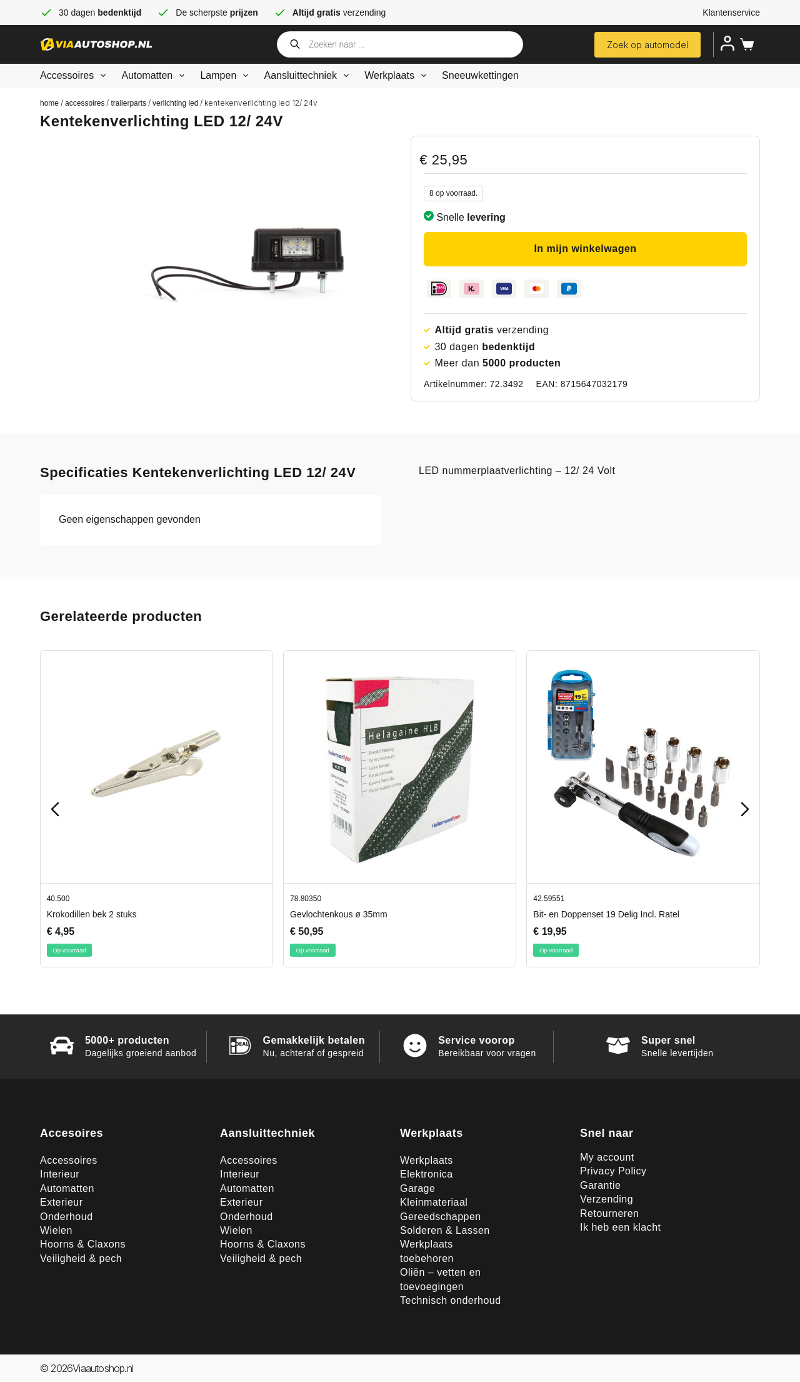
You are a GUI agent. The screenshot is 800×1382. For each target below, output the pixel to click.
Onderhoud (66, 1216)
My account (607, 1157)
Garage (417, 1188)
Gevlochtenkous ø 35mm (339, 915)
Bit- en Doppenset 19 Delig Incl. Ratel (606, 915)
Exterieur (61, 1202)
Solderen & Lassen (445, 1230)
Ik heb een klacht (620, 1227)
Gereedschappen (440, 1216)
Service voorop (476, 1040)
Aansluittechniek (309, 75)
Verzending (606, 1199)
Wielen (56, 1230)
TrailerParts (128, 103)
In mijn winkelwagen (585, 248)
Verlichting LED (175, 103)
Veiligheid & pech (81, 1258)
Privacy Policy (613, 1171)
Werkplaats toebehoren (427, 1251)
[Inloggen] (727, 43)
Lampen (226, 75)
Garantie (600, 1185)
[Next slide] (745, 809)
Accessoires (75, 75)
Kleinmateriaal (434, 1202)
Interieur (59, 1174)
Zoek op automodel (647, 44)
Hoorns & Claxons (83, 1244)
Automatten (155, 75)
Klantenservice (731, 13)
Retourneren (609, 1213)
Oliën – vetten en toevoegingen (440, 1279)
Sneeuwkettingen (480, 75)
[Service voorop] (415, 1045)
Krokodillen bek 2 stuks (92, 915)
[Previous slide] (55, 809)
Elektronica (426, 1174)
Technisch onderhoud (450, 1300)
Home (49, 103)
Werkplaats (397, 75)
